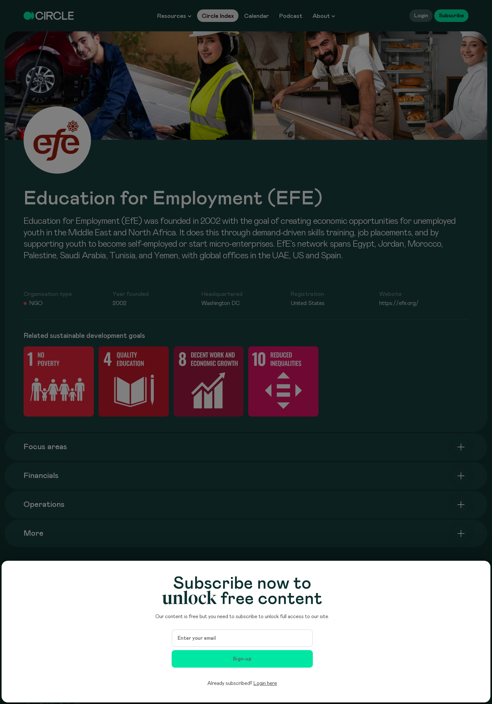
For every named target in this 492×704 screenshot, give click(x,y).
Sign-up (242, 658)
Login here (265, 683)
